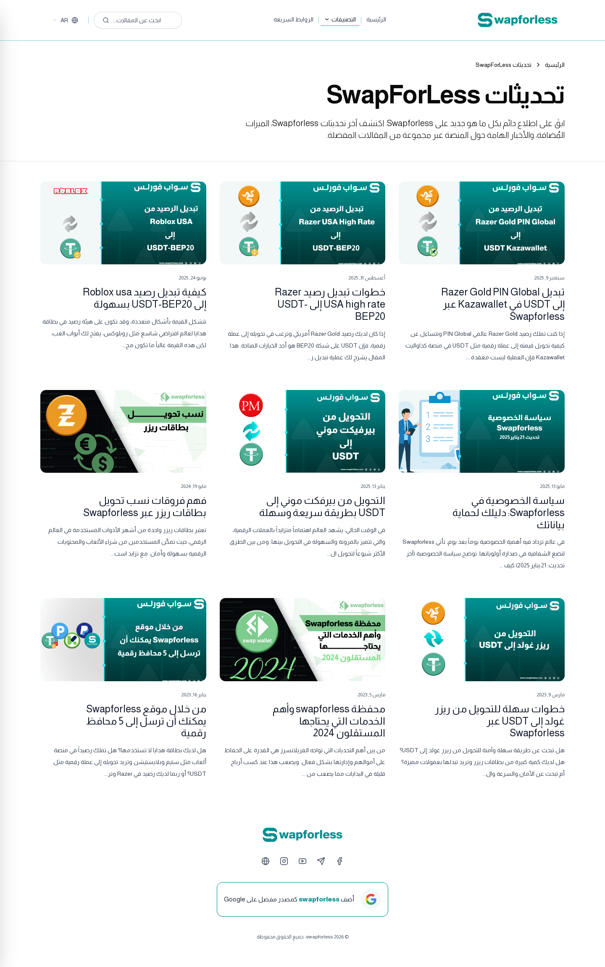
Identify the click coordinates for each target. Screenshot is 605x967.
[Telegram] (321, 861)
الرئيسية (376, 19)
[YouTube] (302, 861)
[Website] (265, 861)
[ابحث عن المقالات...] (138, 20)
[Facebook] (339, 861)
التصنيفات (340, 19)
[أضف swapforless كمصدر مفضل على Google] (302, 899)
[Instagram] (284, 861)
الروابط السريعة (293, 19)
